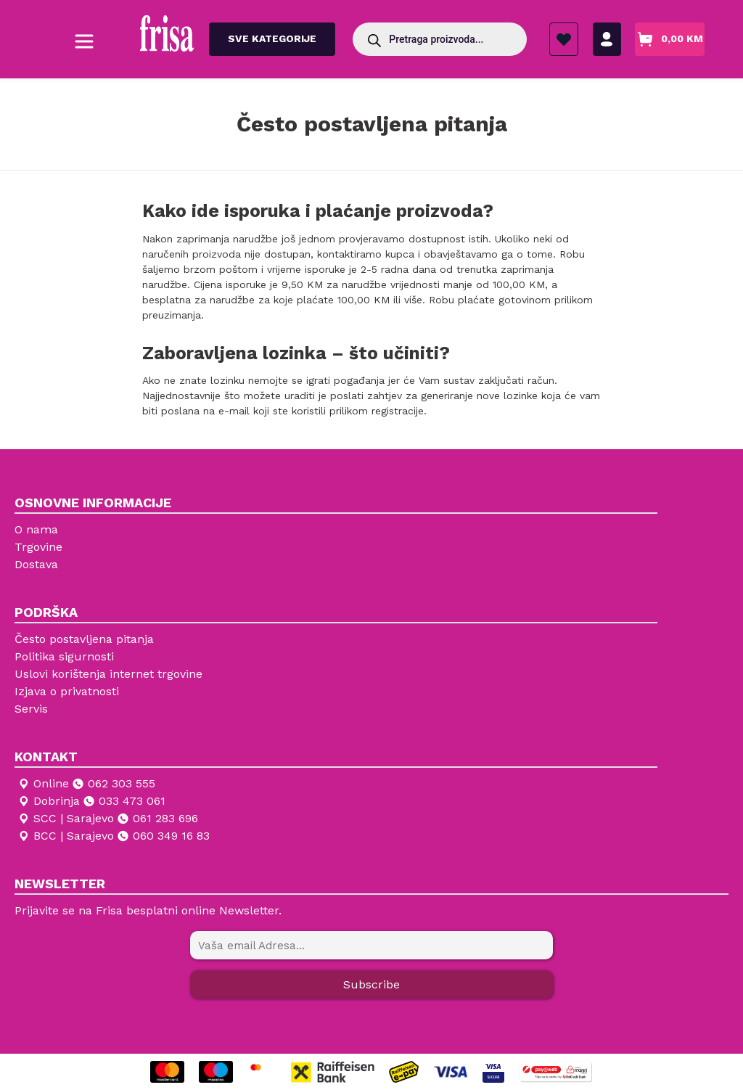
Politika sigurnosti (64, 656)
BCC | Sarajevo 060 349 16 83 (113, 836)
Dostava (36, 564)
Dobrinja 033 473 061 (91, 801)
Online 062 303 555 (86, 783)
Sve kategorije (272, 38)
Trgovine (38, 547)
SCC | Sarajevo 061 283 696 (107, 818)
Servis (31, 709)
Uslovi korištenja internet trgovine (108, 674)
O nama (36, 529)
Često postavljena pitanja (84, 639)
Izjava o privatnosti (67, 691)
